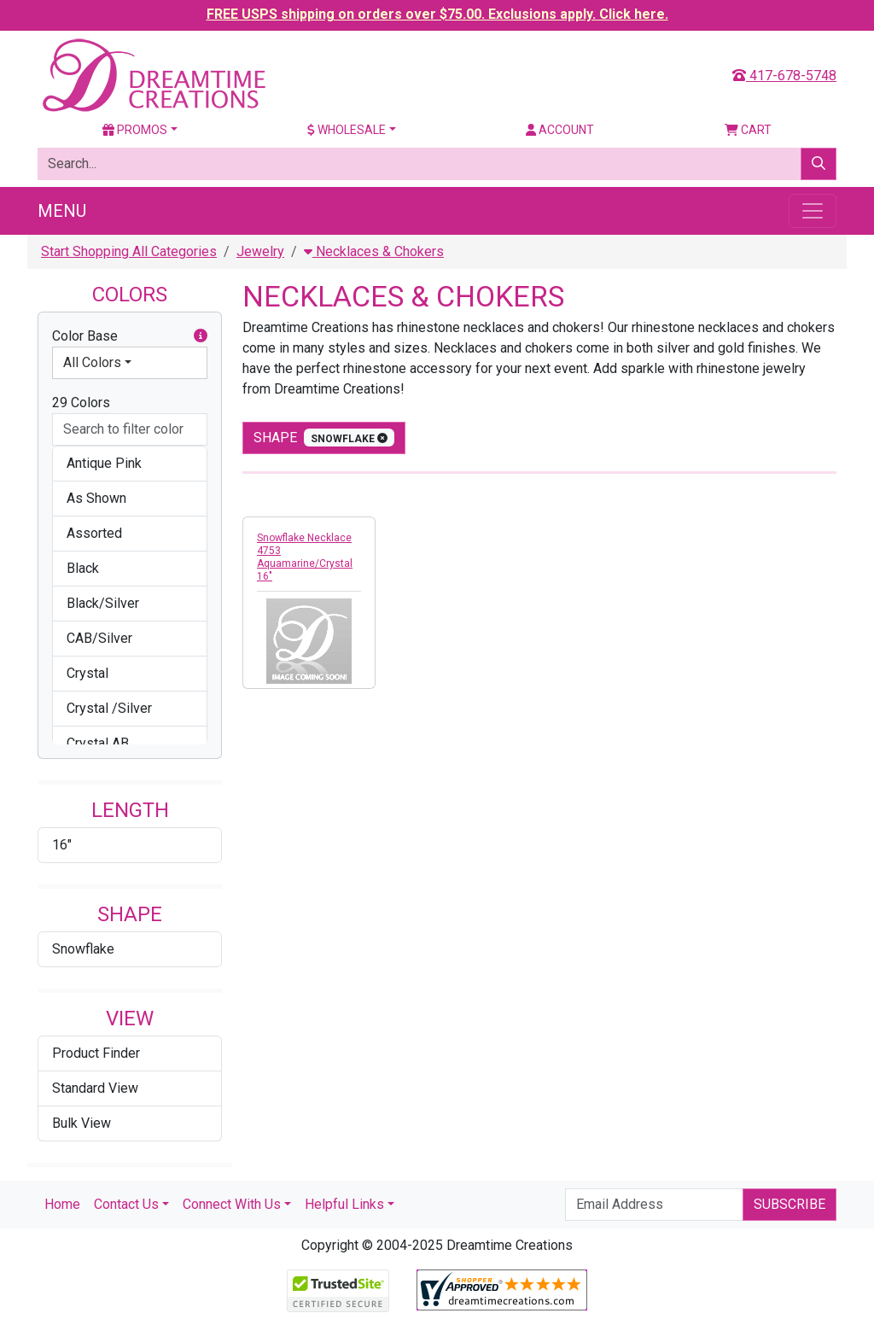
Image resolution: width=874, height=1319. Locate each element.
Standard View (95, 1088)
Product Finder (96, 1053)
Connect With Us (232, 1204)
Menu (62, 211)
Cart (748, 130)
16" (62, 845)
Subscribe (789, 1204)
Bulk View (81, 1123)
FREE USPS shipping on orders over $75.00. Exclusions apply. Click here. (437, 14)
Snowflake (83, 949)
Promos (134, 130)
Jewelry (260, 251)
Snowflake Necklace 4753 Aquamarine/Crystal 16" (305, 557)
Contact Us (126, 1204)
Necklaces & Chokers (374, 251)
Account (560, 130)
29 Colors (81, 402)
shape (323, 437)
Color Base (129, 336)
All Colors (92, 362)
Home (62, 1204)
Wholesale (346, 130)
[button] (200, 336)
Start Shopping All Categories (129, 251)
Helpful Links (344, 1204)
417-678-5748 (784, 75)
